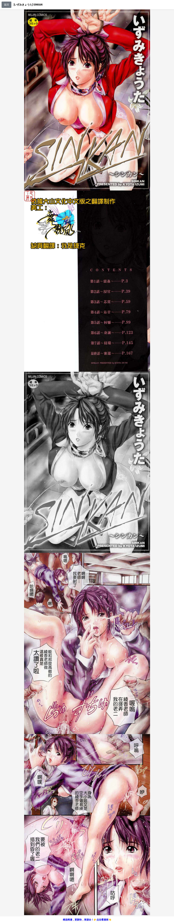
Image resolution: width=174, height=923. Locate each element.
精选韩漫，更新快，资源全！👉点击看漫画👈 (87, 919)
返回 (6, 4)
